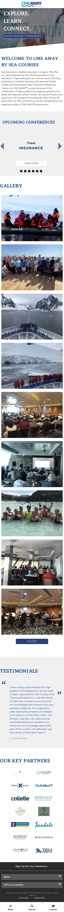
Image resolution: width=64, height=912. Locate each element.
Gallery (32, 641)
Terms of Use (24, 898)
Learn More (31, 163)
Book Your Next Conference (23, 36)
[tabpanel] (31, 147)
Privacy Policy (39, 898)
